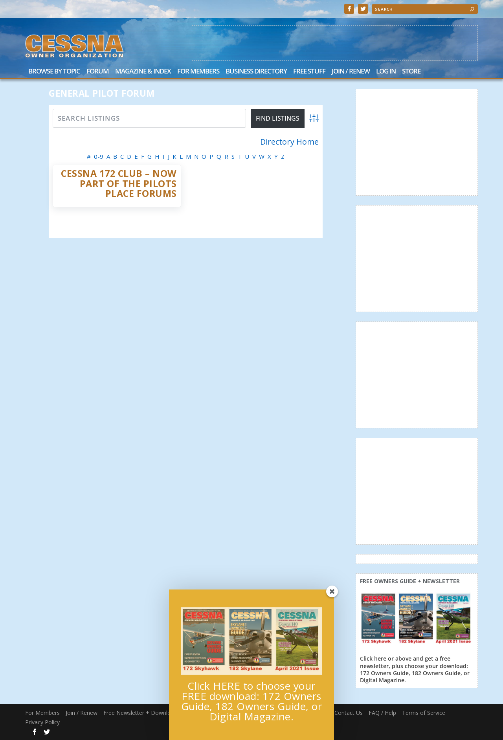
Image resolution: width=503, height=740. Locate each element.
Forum (97, 71)
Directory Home (289, 142)
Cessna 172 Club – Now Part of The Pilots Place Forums (119, 183)
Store (411, 71)
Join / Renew (351, 71)
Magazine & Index (143, 71)
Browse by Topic (54, 71)
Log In (386, 71)
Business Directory (256, 71)
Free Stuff (309, 71)
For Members (198, 71)
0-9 (98, 156)
